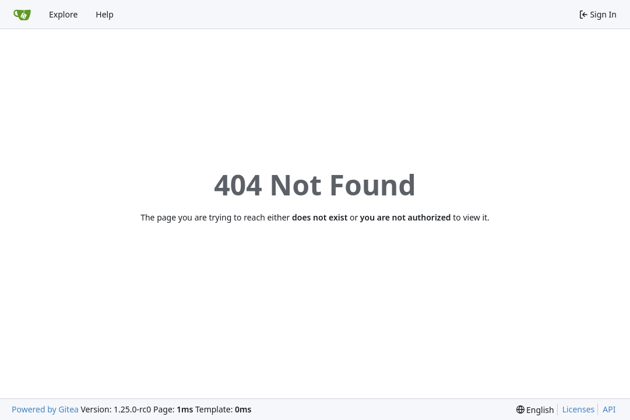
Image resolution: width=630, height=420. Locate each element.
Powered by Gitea (45, 409)
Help (105, 14)
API (609, 409)
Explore (63, 14)
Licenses (578, 409)
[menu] (535, 409)
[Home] (22, 14)
